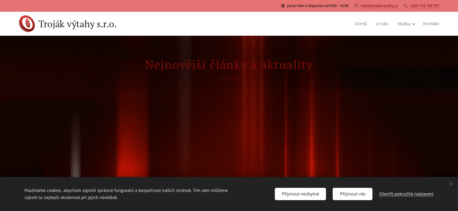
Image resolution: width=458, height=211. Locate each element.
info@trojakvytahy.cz (379, 5)
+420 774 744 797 (424, 5)
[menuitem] (362, 23)
